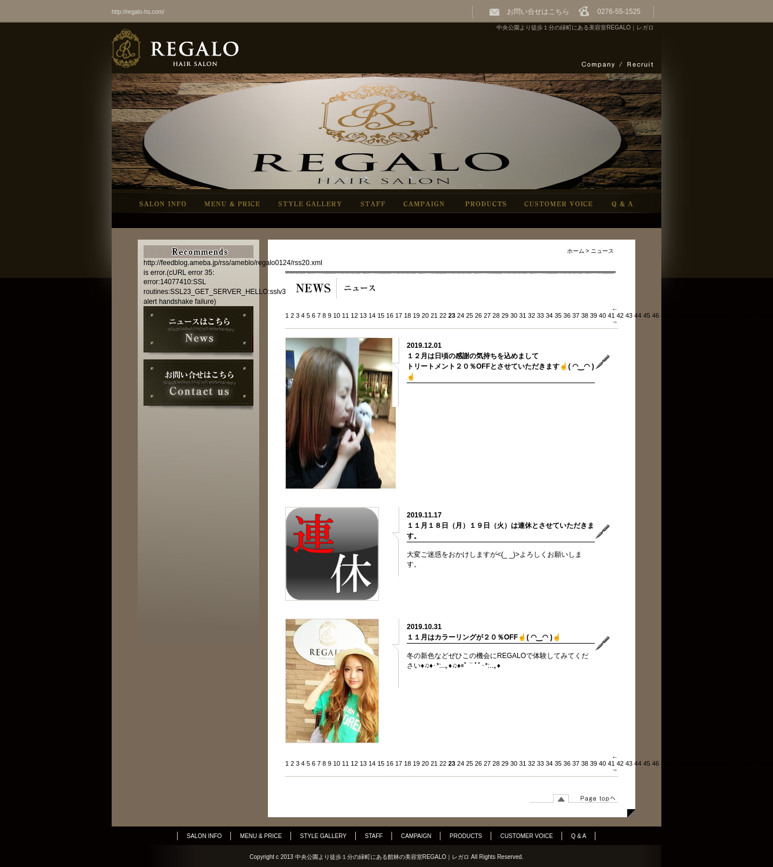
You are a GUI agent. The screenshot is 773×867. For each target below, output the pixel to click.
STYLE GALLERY (323, 836)
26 (478, 315)
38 (584, 315)
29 (505, 315)
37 (575, 315)
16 (390, 315)
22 (442, 315)
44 (637, 315)
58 (762, 315)
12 (354, 315)
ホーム (575, 251)
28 (495, 315)
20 (425, 315)
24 (460, 315)
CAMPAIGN (416, 836)
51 (700, 315)
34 (549, 315)
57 (752, 315)
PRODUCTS (466, 836)
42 (620, 315)
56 (744, 315)
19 (416, 315)
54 (726, 315)
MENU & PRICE (261, 836)
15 (380, 315)
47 (664, 315)
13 (363, 315)
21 (433, 315)
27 (487, 315)
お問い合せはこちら (529, 12)
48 (673, 315)
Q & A (578, 836)
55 (735, 315)
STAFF (374, 836)
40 (602, 315)
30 (513, 315)
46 (655, 315)
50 (690, 315)
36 (567, 315)
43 (628, 315)
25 (469, 315)
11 (345, 315)
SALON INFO (204, 836)
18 (407, 315)
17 (398, 315)
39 (593, 315)
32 (531, 315)
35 (558, 315)
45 (646, 315)
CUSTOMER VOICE (526, 836)
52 (708, 315)
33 (540, 315)
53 (717, 315)
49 (682, 315)
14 (372, 315)
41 (611, 315)
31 (522, 315)
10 (336, 315)
